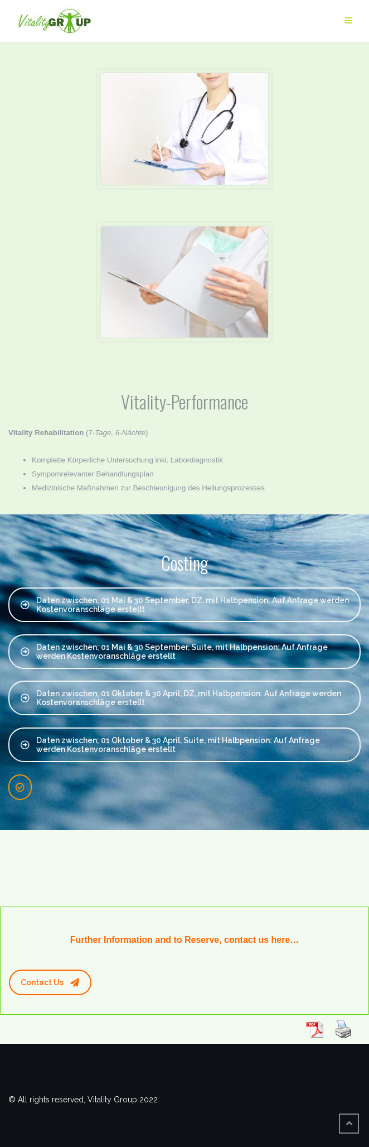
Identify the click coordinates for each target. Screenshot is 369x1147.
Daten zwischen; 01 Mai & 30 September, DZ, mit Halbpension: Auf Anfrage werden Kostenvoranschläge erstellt (185, 605)
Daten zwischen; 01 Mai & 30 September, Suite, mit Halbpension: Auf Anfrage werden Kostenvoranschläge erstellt (174, 652)
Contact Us (50, 982)
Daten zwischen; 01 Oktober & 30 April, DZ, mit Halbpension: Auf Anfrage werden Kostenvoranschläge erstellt (181, 698)
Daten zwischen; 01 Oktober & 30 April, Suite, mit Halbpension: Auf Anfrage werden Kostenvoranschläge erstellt (170, 745)
